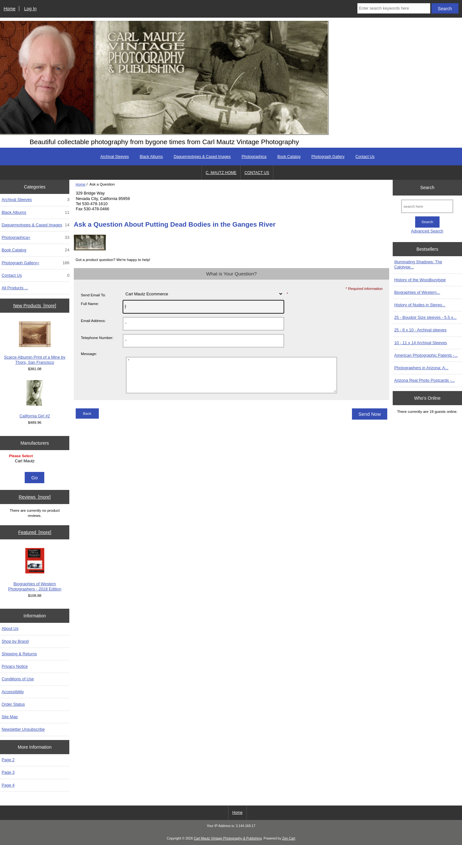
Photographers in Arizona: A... (421, 367)
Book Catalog (288, 156)
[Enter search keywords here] (393, 8)
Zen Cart (288, 838)
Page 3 (8, 772)
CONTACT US (256, 172)
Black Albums (151, 156)
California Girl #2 (35, 399)
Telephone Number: (97, 337)
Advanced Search (427, 231)
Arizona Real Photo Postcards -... (424, 380)
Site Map (10, 716)
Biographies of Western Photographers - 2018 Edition (34, 569)
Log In (30, 8)
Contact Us (364, 156)
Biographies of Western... (417, 292)
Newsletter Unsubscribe (23, 729)
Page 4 (8, 785)
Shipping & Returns (19, 653)
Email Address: (93, 320)
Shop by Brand (15, 641)
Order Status (13, 704)
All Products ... (15, 287)
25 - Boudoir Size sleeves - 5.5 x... (425, 317)
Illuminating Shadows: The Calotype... (418, 264)
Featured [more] (34, 532)
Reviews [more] (35, 497)
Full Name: (90, 303)
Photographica (254, 156)
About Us (10, 628)
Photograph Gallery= (35, 263)
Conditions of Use (18, 678)
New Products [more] (34, 305)
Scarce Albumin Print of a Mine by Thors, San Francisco (34, 343)
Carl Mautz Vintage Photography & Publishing (228, 838)
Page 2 (8, 759)
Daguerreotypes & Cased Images (202, 156)
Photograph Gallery (327, 156)
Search (427, 187)
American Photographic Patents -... (426, 355)
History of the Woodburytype (420, 279)
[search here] (427, 206)
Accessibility (13, 691)
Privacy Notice (15, 666)
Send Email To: (93, 295)
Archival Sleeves (114, 156)
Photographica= (35, 237)
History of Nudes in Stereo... (419, 304)
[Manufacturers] (35, 461)
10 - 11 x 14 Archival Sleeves (420, 342)
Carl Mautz (35, 461)
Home (9, 8)
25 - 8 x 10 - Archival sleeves (420, 329)
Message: (89, 354)
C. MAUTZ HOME (221, 172)
